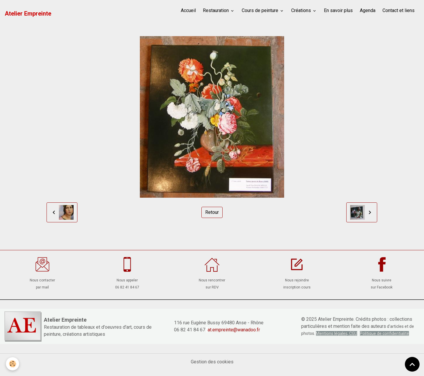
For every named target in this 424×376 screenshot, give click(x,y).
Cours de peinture (260, 10)
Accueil (188, 10)
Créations (301, 10)
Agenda (367, 10)
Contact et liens (398, 10)
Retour (212, 212)
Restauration (216, 10)
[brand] (28, 13)
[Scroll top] (412, 364)
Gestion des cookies (212, 362)
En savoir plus (338, 10)
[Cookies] (12, 363)
